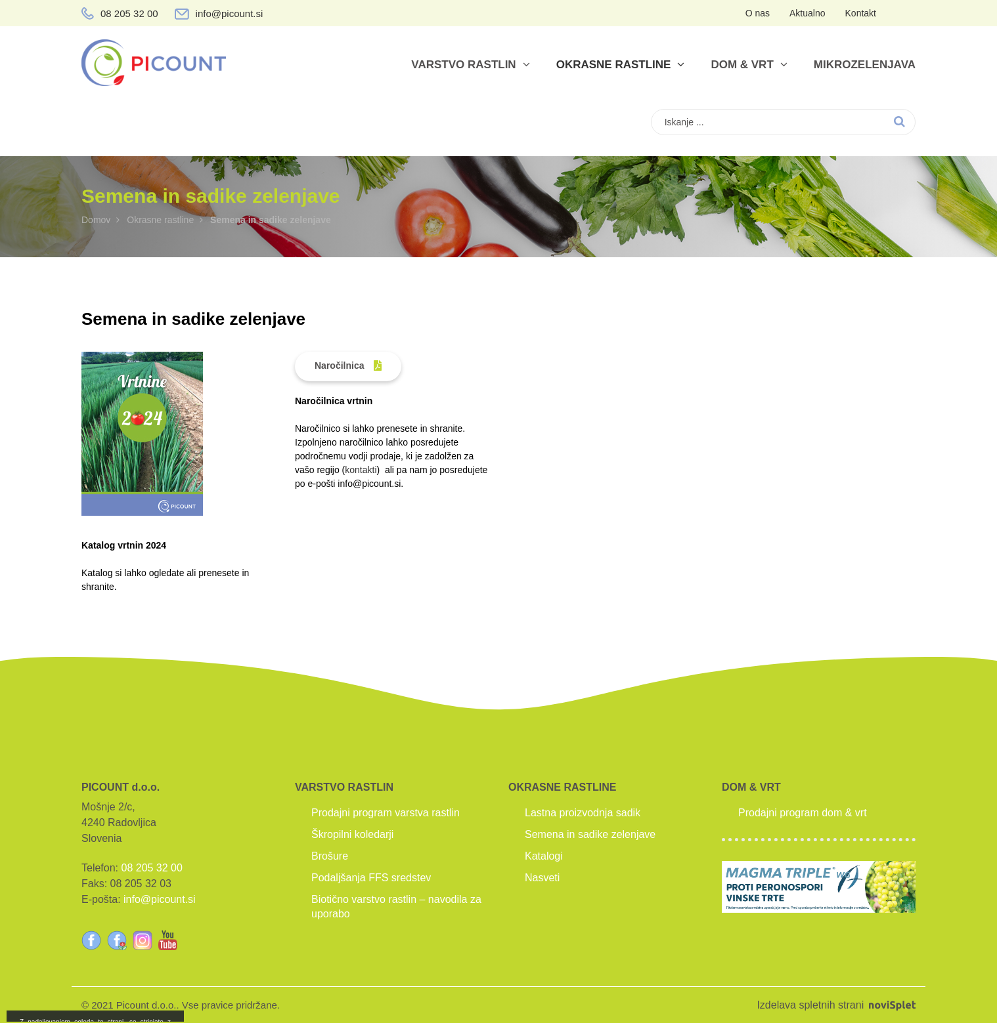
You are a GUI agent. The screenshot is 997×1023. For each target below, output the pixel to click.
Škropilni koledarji (352, 834)
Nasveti (542, 877)
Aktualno (807, 13)
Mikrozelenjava (865, 65)
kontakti (360, 470)
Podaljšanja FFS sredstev (371, 877)
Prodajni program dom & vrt (802, 812)
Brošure (329, 856)
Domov (95, 220)
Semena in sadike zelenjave (590, 834)
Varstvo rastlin (470, 65)
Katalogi (544, 856)
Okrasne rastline (620, 65)
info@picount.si (229, 13)
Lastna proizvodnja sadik (582, 812)
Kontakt (860, 13)
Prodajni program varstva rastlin (385, 812)
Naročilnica (339, 365)
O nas (757, 13)
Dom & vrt (749, 65)
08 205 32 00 (129, 13)
